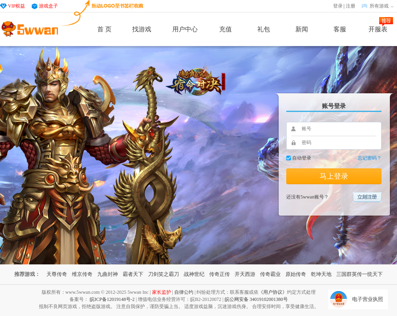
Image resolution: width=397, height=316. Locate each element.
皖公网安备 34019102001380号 (256, 299)
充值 (225, 29)
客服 (339, 29)
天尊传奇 (56, 274)
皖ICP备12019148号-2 (112, 299)
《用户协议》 (272, 292)
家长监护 (161, 292)
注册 (350, 6)
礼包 (263, 29)
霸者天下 (133, 274)
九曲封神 (107, 274)
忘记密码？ (370, 158)
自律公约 (183, 292)
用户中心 (185, 29)
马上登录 (334, 176)
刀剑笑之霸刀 (163, 274)
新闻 (301, 29)
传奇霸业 (270, 274)
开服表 (377, 29)
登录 (338, 6)
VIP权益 (16, 6)
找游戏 (141, 29)
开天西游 (245, 274)
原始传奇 (295, 274)
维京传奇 (82, 274)
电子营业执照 (367, 299)
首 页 (104, 29)
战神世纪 (194, 274)
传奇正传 (219, 274)
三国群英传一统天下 (359, 274)
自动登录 (301, 158)
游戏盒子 (48, 6)
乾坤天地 (321, 274)
